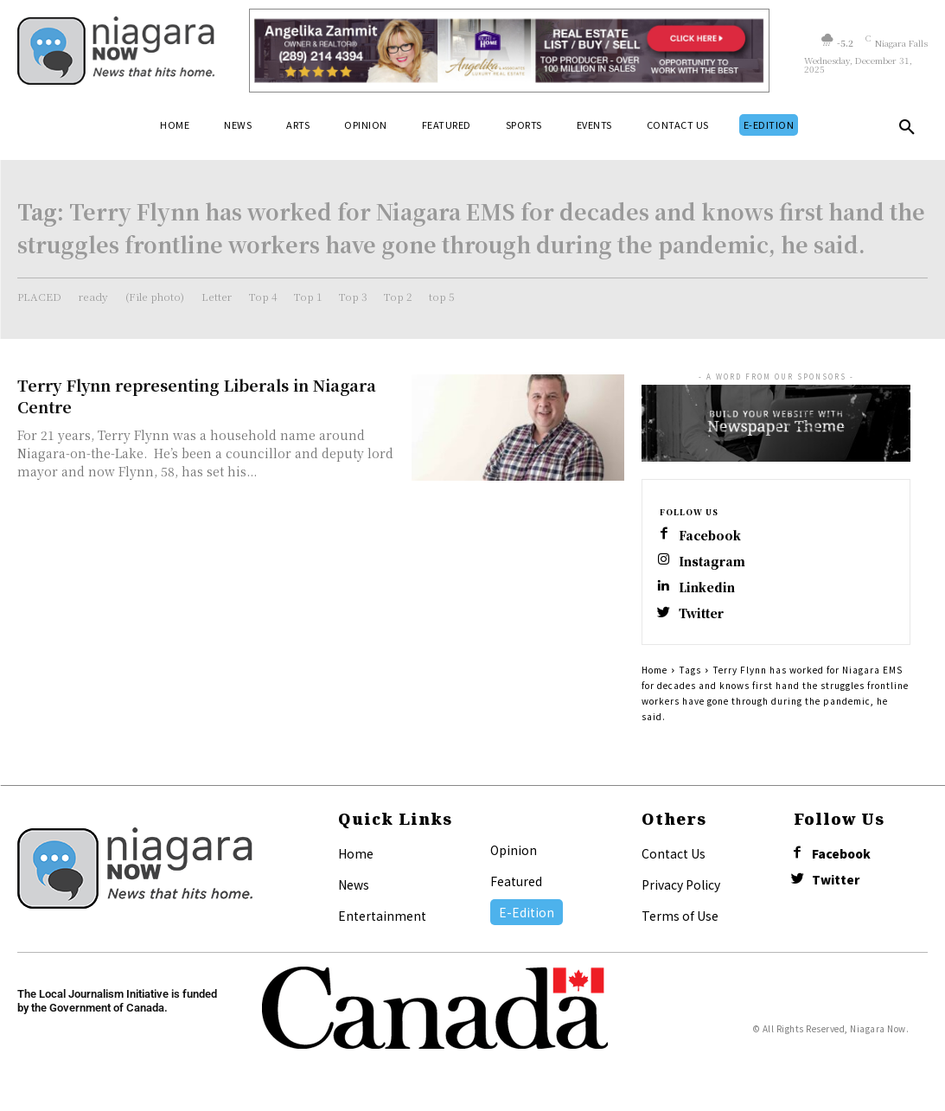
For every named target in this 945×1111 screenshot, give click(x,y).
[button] (907, 130)
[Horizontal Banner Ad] (509, 50)
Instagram (714, 563)
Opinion (513, 856)
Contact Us (674, 859)
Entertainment (382, 921)
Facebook (712, 535)
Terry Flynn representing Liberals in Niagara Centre (196, 396)
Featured (516, 887)
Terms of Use (680, 921)
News (353, 890)
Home (654, 675)
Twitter (704, 618)
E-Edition (526, 918)
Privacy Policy (681, 890)
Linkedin (708, 591)
